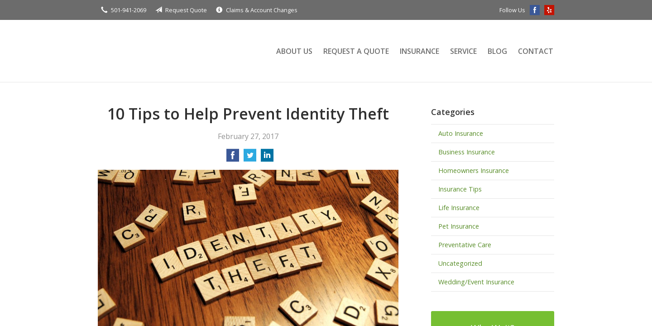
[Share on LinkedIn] (267, 158)
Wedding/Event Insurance (476, 282)
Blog (497, 51)
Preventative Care (464, 244)
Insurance (419, 51)
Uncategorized (460, 263)
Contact (535, 51)
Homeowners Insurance (473, 170)
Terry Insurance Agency (177, 51)
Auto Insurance (460, 133)
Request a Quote (356, 51)
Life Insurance (458, 207)
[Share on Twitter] (250, 158)
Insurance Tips (460, 189)
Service (463, 51)
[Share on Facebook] (232, 158)
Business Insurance (466, 152)
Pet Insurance (458, 226)
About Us (294, 51)
